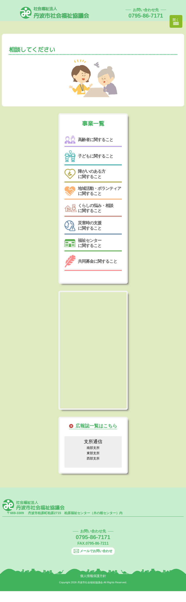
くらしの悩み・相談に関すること (88, 208)
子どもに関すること (88, 156)
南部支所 (93, 448)
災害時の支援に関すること (82, 225)
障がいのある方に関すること (84, 174)
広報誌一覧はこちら (96, 425)
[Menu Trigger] (176, 21)
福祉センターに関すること (82, 243)
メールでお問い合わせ (93, 551)
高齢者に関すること (88, 140)
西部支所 (93, 458)
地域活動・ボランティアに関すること (92, 191)
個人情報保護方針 (93, 576)
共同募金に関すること (90, 261)
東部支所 (93, 453)
